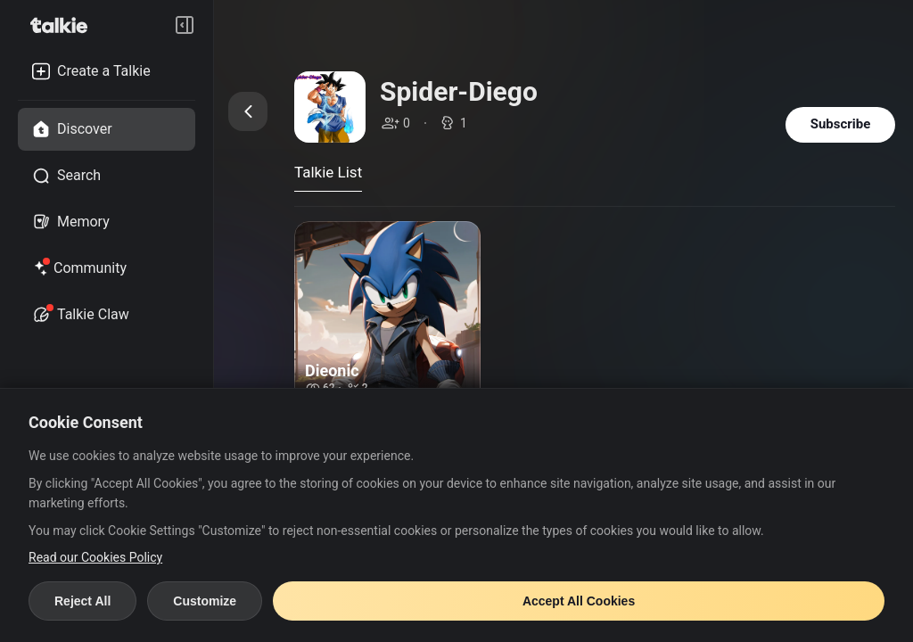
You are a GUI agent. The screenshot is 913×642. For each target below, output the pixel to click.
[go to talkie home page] (64, 25)
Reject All (82, 601)
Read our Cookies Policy (95, 557)
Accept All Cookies (578, 601)
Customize (204, 601)
